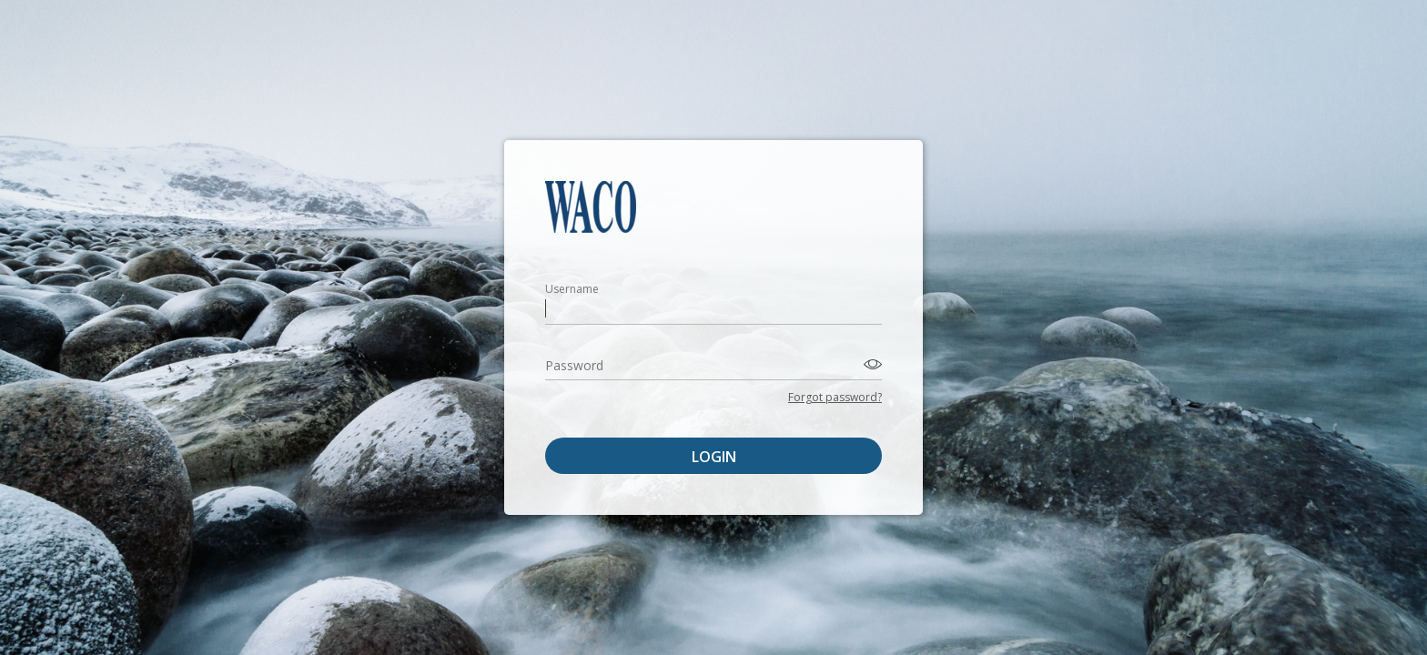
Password (574, 365)
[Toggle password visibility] (870, 363)
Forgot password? (835, 397)
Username (572, 289)
